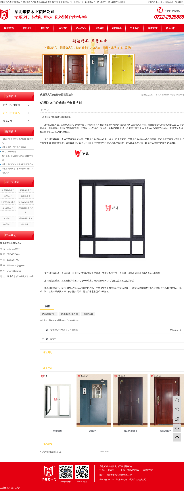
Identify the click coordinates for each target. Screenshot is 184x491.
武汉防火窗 (88, 314)
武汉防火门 (25, 224)
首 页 (157, 95)
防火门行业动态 (11, 113)
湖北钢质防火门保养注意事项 (14, 147)
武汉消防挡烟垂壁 (8, 202)
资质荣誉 (152, 28)
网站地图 (169, 2)
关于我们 (135, 28)
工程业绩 (99, 28)
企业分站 (161, 2)
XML (182, 2)
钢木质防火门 (7, 208)
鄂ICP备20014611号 (109, 479)
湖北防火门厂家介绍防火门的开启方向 (17, 164)
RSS (177, 2)
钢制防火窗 (25, 196)
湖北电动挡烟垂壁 (25, 202)
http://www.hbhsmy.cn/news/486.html (64, 320)
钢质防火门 (8, 224)
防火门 (27, 28)
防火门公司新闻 (11, 104)
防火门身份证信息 (9, 151)
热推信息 (152, 2)
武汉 (18, 488)
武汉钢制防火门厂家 (69, 314)
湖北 (13, 488)
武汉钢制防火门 (48, 314)
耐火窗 (63, 28)
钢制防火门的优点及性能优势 (64, 330)
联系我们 (170, 28)
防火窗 (45, 28)
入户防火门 (8, 218)
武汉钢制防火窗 (25, 218)
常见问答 (8, 121)
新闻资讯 (117, 28)
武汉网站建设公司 (137, 479)
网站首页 (9, 28)
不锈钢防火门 (25, 190)
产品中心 (81, 28)
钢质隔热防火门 (8, 190)
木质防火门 (8, 196)
